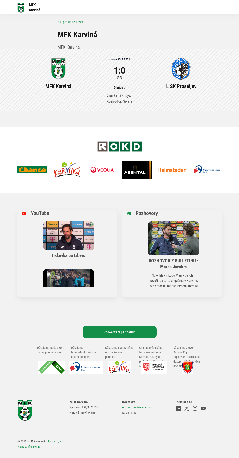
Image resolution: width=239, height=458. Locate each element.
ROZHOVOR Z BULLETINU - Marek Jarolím (174, 263)
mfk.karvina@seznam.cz (137, 407)
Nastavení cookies (28, 446)
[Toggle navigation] (212, 7)
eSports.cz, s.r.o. (56, 441)
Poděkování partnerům (120, 332)
